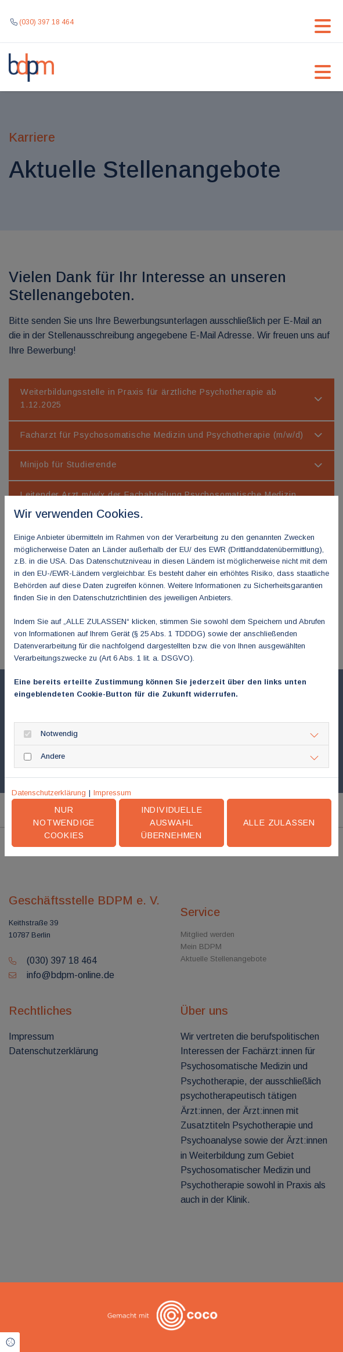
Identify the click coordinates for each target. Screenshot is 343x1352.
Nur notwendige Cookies (64, 822)
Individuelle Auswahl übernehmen (172, 822)
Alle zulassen (279, 822)
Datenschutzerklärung (49, 792)
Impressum (112, 792)
